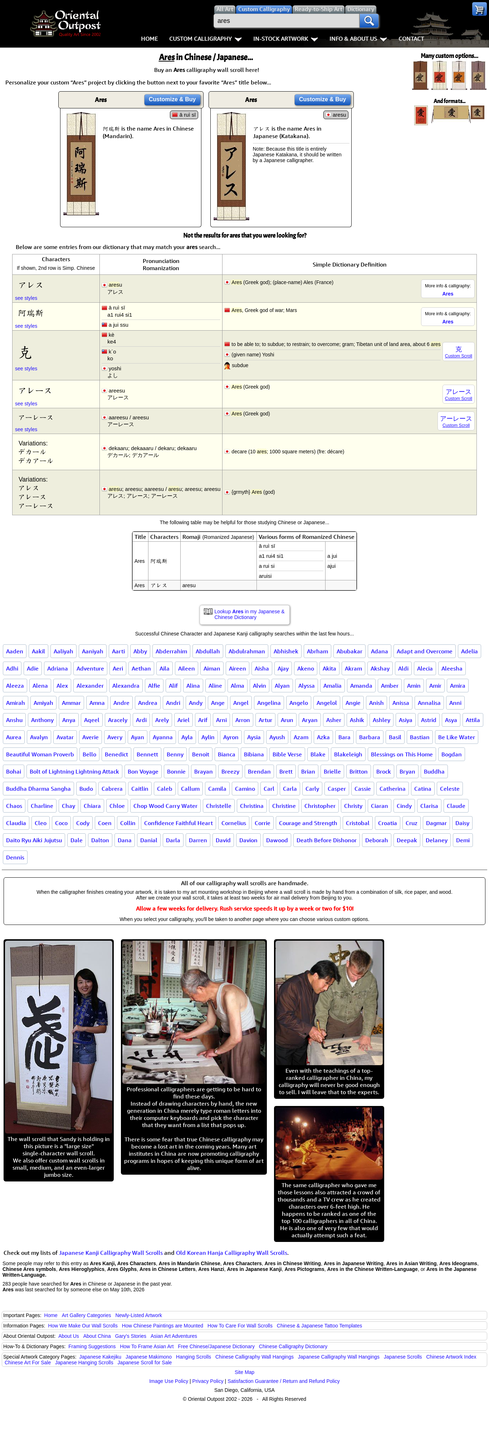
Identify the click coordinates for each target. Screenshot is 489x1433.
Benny (175, 754)
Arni (221, 719)
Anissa (400, 702)
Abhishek (286, 651)
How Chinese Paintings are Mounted (162, 1326)
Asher (333, 719)
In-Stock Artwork (285, 38)
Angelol (327, 702)
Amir (435, 685)
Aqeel (91, 719)
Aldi (403, 668)
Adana (379, 651)
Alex (62, 685)
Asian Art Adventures (174, 1336)
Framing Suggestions (92, 1346)
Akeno (305, 668)
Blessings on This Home (402, 754)
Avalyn (39, 737)
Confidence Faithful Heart (178, 823)
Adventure (90, 668)
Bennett (147, 754)
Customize (172, 99)
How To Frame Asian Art (146, 1346)
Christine (284, 805)
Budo (86, 788)
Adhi (12, 668)
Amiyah (43, 702)
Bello (89, 754)
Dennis (15, 857)
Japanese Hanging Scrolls (84, 1362)
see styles (26, 298)
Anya (68, 719)
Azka (323, 737)
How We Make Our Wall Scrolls (82, 1326)
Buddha (434, 771)
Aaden (14, 651)
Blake (318, 754)
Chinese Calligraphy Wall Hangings (254, 1357)
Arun (287, 719)
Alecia (425, 668)
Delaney (437, 840)
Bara (344, 737)
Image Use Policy (168, 1381)
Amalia (332, 685)
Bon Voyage (143, 771)
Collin (128, 823)
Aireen (237, 668)
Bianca (226, 754)
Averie (90, 737)
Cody (82, 823)
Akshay (380, 668)
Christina (252, 805)
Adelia (469, 651)
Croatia (387, 823)
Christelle (218, 805)
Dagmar (436, 823)
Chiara (92, 805)
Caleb (164, 788)
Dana (125, 840)
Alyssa (306, 685)
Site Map (244, 1372)
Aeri (118, 668)
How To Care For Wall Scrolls (240, 1326)
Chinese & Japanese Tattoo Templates (319, 1326)
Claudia (16, 823)
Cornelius (233, 823)
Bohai (13, 771)
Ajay (283, 668)
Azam (301, 737)
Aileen (186, 668)
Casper (337, 788)
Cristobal (358, 823)
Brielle (332, 771)
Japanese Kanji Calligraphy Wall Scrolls (111, 1252)
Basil (395, 737)
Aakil (38, 651)
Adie (33, 668)
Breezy (230, 771)
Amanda (361, 685)
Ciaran (379, 805)
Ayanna (163, 737)
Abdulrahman (247, 651)
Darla (173, 840)
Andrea (147, 702)
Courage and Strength (308, 823)
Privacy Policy (208, 1381)
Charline (42, 805)
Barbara (369, 737)
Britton (358, 771)
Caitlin (139, 788)
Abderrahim (171, 651)
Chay (68, 805)
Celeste (450, 788)
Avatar (65, 737)
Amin (414, 685)
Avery (114, 737)
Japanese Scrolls (403, 1357)
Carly (312, 788)
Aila (165, 668)
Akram (353, 668)
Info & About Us (358, 38)
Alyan (282, 685)
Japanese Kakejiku (100, 1357)
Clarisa (429, 805)
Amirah (15, 702)
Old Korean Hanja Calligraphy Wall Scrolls (231, 1252)
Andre (121, 702)
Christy (353, 805)
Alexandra (126, 685)
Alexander (90, 685)
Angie (353, 702)
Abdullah (208, 651)
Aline (215, 685)
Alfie (154, 685)
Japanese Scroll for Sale (145, 1362)
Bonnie (176, 771)
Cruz (411, 823)
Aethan (141, 668)
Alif (173, 685)
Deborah (376, 840)
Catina (422, 788)
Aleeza (15, 685)
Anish (376, 702)
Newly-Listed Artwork (138, 1315)
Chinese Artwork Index (451, 1357)
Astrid (428, 719)
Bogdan (451, 754)
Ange (218, 702)
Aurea (13, 737)
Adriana (57, 668)
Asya (451, 719)
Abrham (317, 651)
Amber (389, 685)
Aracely (117, 719)
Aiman (212, 668)
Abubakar (349, 651)
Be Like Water (456, 737)
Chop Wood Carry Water (165, 805)
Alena (40, 685)
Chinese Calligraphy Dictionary (293, 1346)
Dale (76, 840)
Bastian (420, 737)
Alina (193, 685)
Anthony (42, 719)
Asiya (405, 719)
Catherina (393, 788)
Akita (329, 668)
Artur (265, 719)
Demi (463, 840)
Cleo (41, 823)
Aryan (310, 719)
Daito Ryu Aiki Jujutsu (34, 840)
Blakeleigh (348, 754)
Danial (148, 840)
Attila (473, 719)
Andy (195, 702)
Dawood (277, 840)
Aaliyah (63, 651)
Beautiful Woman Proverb (40, 754)
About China (97, 1336)
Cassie (362, 788)
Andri (173, 702)
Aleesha (452, 668)
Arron (242, 719)
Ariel (183, 719)
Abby (140, 651)
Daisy (462, 823)
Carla (290, 788)
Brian (308, 771)
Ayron (231, 737)
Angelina (269, 702)
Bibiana (254, 754)
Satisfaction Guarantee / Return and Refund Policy (284, 1381)
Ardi (141, 719)
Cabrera (112, 788)
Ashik (357, 719)
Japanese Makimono (149, 1357)
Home (149, 38)
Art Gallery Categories (86, 1315)
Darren (198, 840)
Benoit (200, 754)
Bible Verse (287, 754)
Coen (105, 823)
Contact (411, 38)
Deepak (407, 840)
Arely (162, 719)
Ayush (277, 737)
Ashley (381, 719)
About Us (68, 1336)
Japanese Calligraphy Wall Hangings (339, 1357)
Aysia (254, 737)
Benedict (116, 754)
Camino (245, 788)
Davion (248, 840)
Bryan (407, 771)
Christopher (320, 805)
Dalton (100, 840)
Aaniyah (92, 651)
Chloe (117, 805)
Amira (457, 685)
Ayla (187, 737)
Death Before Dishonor (327, 840)
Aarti (118, 651)
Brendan (259, 771)
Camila (217, 788)
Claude (456, 805)
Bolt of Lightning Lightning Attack (74, 771)
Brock (383, 771)
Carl (269, 788)
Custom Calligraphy (205, 38)
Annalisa (429, 702)
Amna (97, 702)
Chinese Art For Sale (28, 1362)
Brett (286, 771)
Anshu (14, 719)
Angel (241, 702)
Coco (61, 823)
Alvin (259, 685)
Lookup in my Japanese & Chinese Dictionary (250, 614)
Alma (237, 685)
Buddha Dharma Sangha (38, 788)
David (223, 840)
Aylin (208, 737)
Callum (190, 788)
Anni (455, 702)
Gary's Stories (130, 1336)
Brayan (203, 771)
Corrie (262, 823)
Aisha (262, 668)
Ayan (137, 737)
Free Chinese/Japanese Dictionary (216, 1346)
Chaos (14, 805)
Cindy (404, 805)
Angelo (298, 702)
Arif (202, 719)
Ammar (71, 702)
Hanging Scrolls (193, 1357)
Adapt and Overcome (425, 651)
